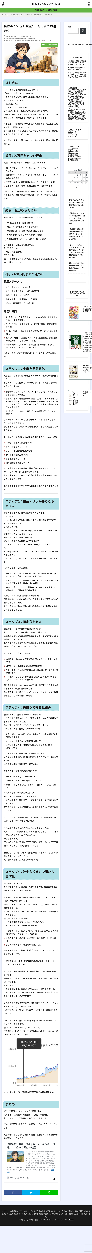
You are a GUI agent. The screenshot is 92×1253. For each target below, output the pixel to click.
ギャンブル (12, 40)
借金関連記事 (73, 152)
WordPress (69, 1220)
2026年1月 (72, 133)
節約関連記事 (30, 38)
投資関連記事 (21, 38)
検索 (69, 27)
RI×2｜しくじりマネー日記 (46, 4)
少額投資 (28, 40)
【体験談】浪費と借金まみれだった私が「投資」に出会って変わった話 (77, 62)
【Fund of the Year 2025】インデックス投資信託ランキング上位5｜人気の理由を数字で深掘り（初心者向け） (77, 111)
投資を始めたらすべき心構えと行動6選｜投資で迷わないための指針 (77, 91)
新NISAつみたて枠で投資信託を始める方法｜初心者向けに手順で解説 (77, 117)
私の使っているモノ (75, 157)
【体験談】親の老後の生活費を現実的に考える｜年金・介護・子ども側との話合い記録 (77, 103)
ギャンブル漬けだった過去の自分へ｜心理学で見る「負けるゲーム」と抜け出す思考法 (77, 75)
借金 (22, 40)
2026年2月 (72, 131)
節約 (36, 40)
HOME (6, 15)
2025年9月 (72, 136)
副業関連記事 (73, 153)
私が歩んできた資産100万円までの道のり (38, 15)
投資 (32, 40)
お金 (7, 40)
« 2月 (76, 187)
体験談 (19, 40)
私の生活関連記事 (16, 15)
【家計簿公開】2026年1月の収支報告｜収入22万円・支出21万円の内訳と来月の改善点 (77, 97)
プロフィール (73, 150)
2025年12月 (72, 135)
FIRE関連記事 (73, 148)
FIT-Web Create (47, 1220)
